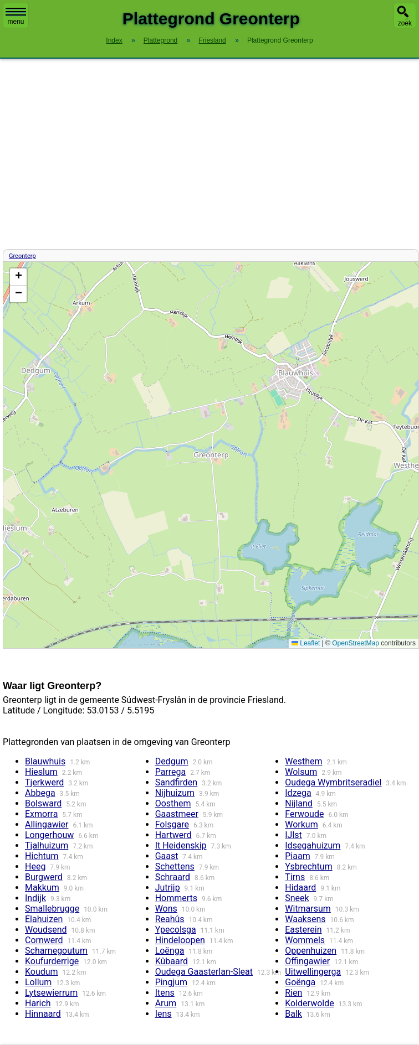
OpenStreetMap (355, 643)
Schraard (173, 877)
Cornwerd (44, 940)
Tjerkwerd (44, 782)
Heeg (35, 866)
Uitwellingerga (313, 971)
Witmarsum (308, 908)
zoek (405, 23)
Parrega (170, 772)
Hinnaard (43, 1013)
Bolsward (43, 803)
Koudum (41, 971)
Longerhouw (49, 835)
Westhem (303, 761)
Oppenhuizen (310, 950)
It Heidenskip (181, 845)
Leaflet (306, 643)
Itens (165, 992)
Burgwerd (44, 877)
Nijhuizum (175, 793)
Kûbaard (171, 961)
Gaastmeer (176, 814)
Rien (293, 992)
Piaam (297, 856)
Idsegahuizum (312, 845)
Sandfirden (176, 782)
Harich (38, 1003)
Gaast (166, 856)
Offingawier (307, 961)
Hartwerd (173, 835)
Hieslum (41, 772)
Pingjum (171, 982)
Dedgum (171, 761)
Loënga (170, 950)
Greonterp (22, 256)
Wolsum (301, 772)
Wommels (305, 940)
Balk (293, 1013)
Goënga (300, 982)
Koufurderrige (52, 961)
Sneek (297, 898)
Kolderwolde (309, 1003)
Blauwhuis (45, 761)
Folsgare (172, 824)
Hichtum (42, 856)
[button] (18, 277)
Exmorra (41, 814)
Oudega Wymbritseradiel (333, 782)
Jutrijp (167, 887)
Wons (166, 908)
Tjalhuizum (46, 845)
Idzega (298, 793)
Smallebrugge (52, 908)
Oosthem (173, 803)
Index (114, 40)
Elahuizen (44, 919)
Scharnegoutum (56, 950)
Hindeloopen (180, 940)
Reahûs (170, 919)
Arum (166, 1003)
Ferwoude (304, 814)
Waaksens (305, 919)
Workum (301, 824)
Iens (163, 1013)
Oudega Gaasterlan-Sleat (204, 971)
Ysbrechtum (308, 866)
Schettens (175, 866)
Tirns (295, 877)
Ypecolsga (175, 929)
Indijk (35, 898)
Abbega (40, 793)
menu (16, 16)
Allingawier (46, 824)
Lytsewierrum (51, 992)
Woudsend (46, 929)
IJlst (293, 835)
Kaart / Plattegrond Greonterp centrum (209, 455)
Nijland (299, 803)
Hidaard (300, 887)
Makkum (42, 887)
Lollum (38, 982)
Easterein (303, 929)
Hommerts (176, 898)
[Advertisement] (209, 153)
